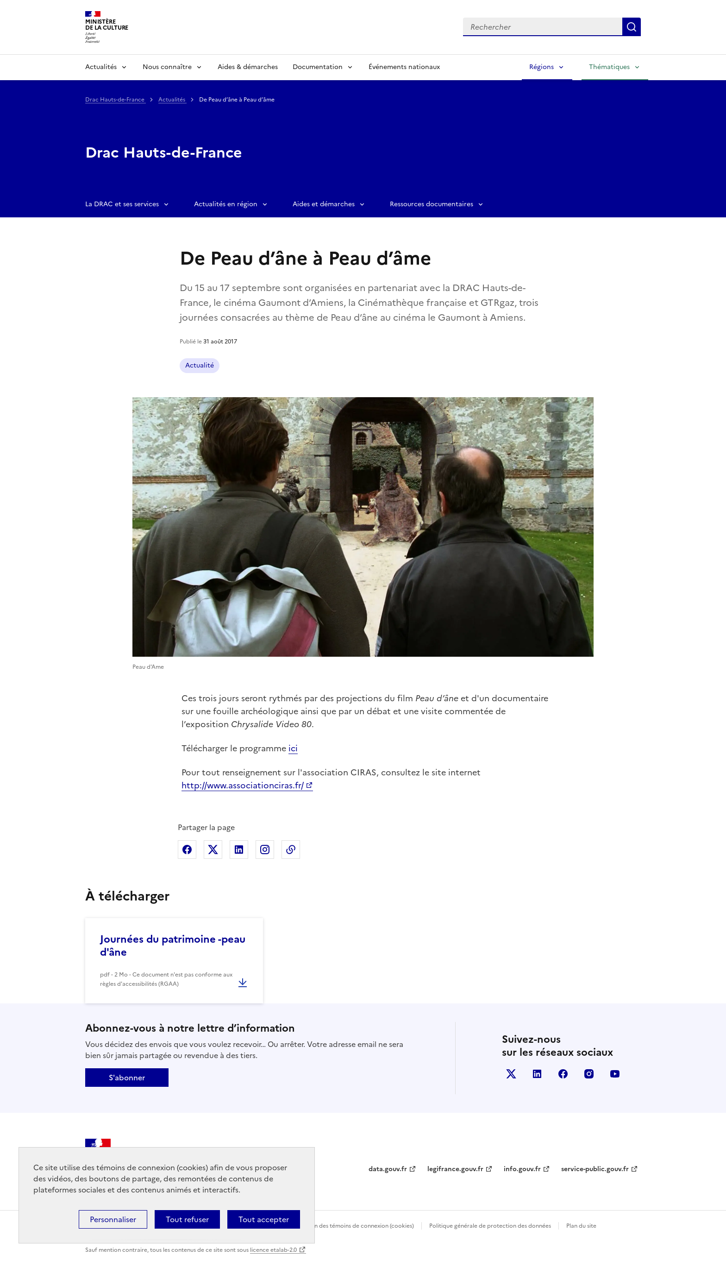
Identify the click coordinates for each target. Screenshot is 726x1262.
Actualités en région (225, 204)
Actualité (199, 365)
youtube (615, 1074)
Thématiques (609, 67)
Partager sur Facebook (187, 849)
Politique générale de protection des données (490, 1226)
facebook (563, 1074)
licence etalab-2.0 (273, 1250)
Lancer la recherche (631, 27)
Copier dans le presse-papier (291, 849)
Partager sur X (213, 849)
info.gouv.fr (522, 1169)
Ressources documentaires (431, 204)
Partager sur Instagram (265, 849)
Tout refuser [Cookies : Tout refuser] (187, 1219)
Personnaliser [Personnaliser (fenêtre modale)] (113, 1219)
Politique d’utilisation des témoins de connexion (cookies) (338, 1226)
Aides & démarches (248, 67)
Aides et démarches (324, 204)
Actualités (101, 67)
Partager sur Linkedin (239, 849)
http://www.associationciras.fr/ (243, 785)
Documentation (318, 67)
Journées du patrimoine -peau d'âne (172, 946)
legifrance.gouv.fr (455, 1169)
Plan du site (581, 1226)
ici (293, 748)
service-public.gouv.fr (595, 1169)
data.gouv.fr (388, 1169)
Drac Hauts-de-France (115, 99)
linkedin (537, 1074)
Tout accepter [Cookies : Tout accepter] (263, 1219)
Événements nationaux (404, 67)
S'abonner (127, 1077)
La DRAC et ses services (122, 204)
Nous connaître (167, 67)
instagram (589, 1074)
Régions (541, 67)
